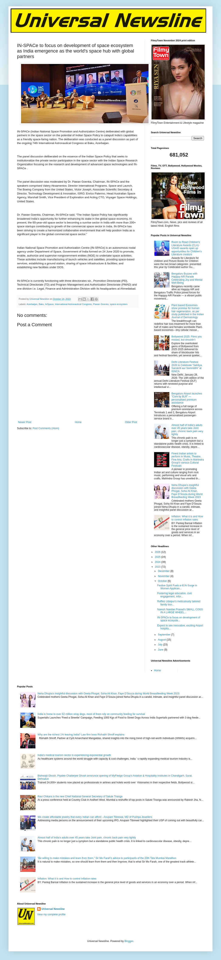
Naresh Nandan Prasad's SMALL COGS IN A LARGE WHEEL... (180, 611)
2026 (158, 552)
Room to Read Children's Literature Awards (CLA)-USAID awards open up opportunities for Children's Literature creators (186, 248)
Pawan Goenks (101, 304)
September (164, 634)
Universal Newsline (53, 908)
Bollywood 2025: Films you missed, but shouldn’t (186, 338)
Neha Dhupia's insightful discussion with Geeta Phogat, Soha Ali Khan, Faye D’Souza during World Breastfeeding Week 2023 (187, 491)
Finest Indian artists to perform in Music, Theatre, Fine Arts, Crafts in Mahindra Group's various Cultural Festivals (187, 459)
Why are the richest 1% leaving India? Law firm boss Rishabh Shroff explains (81, 734)
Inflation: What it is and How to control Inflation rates (187, 518)
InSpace (49, 304)
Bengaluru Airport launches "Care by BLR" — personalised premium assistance (186, 398)
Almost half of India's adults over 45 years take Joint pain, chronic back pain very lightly (187, 430)
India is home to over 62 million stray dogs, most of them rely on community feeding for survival (91, 714)
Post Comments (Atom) (46, 428)
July (160, 644)
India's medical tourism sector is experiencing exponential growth (74, 755)
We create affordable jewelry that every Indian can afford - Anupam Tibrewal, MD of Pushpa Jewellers (95, 817)
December (164, 571)
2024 (158, 561)
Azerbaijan (32, 304)
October (163, 581)
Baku (41, 304)
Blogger (129, 941)
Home (78, 422)
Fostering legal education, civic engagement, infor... (174, 595)
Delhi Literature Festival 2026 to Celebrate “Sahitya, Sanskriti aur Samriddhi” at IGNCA (187, 367)
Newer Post (24, 422)
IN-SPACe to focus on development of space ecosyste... (178, 619)
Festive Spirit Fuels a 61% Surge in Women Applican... (177, 587)
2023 (158, 566)
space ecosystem (119, 304)
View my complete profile (51, 914)
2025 (158, 556)
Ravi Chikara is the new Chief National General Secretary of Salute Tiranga (80, 796)
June (161, 649)
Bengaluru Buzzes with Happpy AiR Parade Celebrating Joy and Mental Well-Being (187, 278)
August (162, 639)
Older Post (131, 422)
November (164, 576)
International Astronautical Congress (73, 304)
